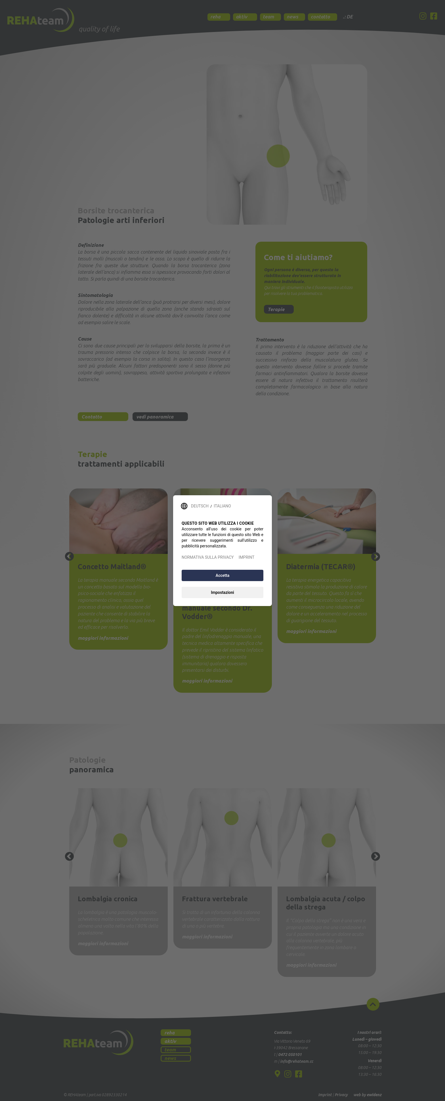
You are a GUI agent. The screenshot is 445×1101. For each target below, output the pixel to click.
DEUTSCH (200, 506)
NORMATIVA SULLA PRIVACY (208, 557)
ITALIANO (222, 506)
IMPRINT (246, 557)
